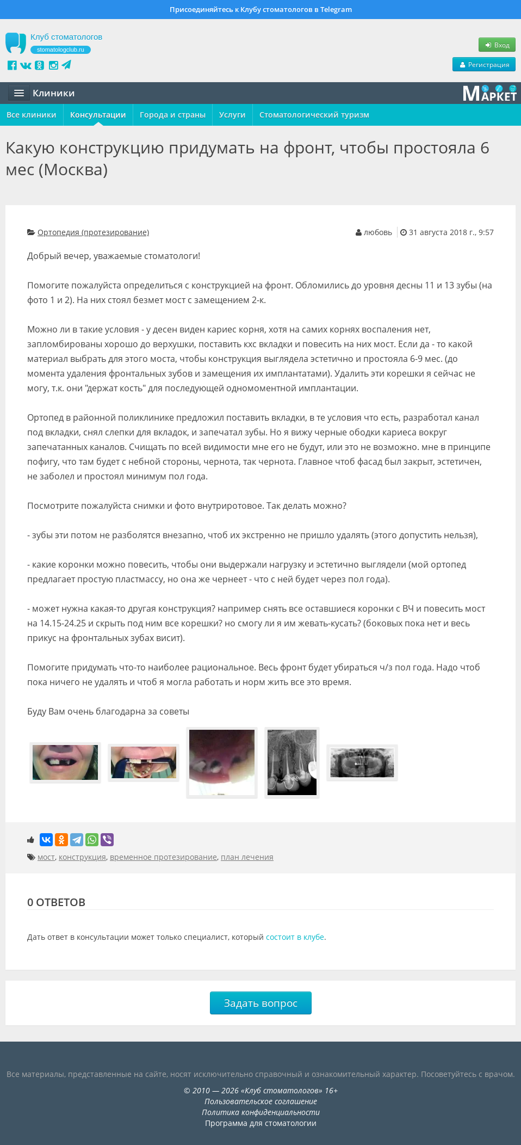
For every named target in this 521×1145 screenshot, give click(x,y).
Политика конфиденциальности (261, 1112)
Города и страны (173, 114)
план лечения (247, 857)
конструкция (82, 857)
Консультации (98, 114)
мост (46, 857)
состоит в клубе (295, 937)
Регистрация (484, 64)
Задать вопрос (260, 1003)
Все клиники (32, 114)
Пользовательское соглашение (260, 1101)
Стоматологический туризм (314, 114)
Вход (497, 44)
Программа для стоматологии (261, 1123)
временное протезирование (163, 857)
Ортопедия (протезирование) (93, 232)
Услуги (232, 114)
